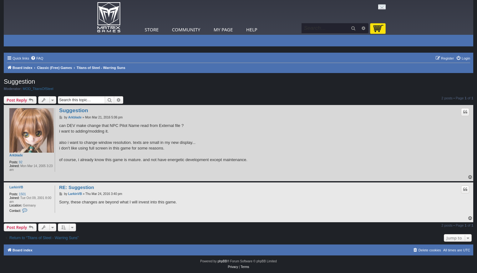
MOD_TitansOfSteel (38, 89)
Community (186, 29)
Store (152, 29)
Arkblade (16, 155)
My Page (223, 29)
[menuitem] (37, 58)
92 (21, 162)
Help (251, 29)
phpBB (222, 261)
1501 (22, 194)
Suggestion (19, 81)
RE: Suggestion (76, 187)
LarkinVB (16, 187)
